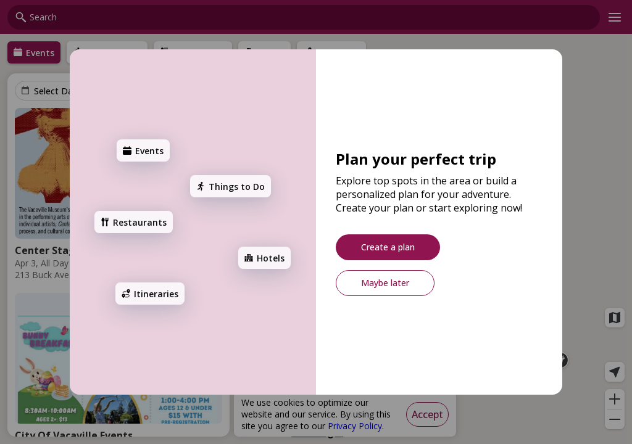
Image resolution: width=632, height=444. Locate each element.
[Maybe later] (385, 283)
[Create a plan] (388, 247)
